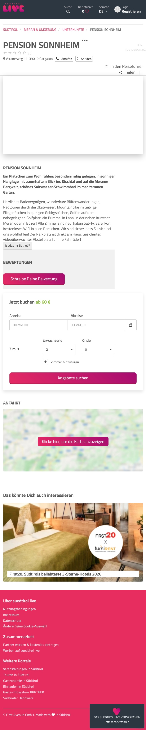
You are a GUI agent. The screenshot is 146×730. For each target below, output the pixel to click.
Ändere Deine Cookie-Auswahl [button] (25, 626)
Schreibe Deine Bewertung (33, 279)
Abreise (77, 315)
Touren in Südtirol (16, 674)
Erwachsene (52, 340)
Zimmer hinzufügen (61, 362)
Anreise (15, 315)
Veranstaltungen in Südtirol (23, 669)
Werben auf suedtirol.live (21, 650)
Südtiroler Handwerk (18, 698)
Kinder (87, 340)
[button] (59, 349)
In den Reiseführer (124, 66)
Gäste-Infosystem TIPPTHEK (23, 692)
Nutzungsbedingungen (19, 608)
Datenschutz (12, 620)
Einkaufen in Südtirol (18, 686)
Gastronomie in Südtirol (20, 680)
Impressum (11, 614)
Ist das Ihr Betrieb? (17, 245)
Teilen (127, 72)
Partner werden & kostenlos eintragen (31, 644)
